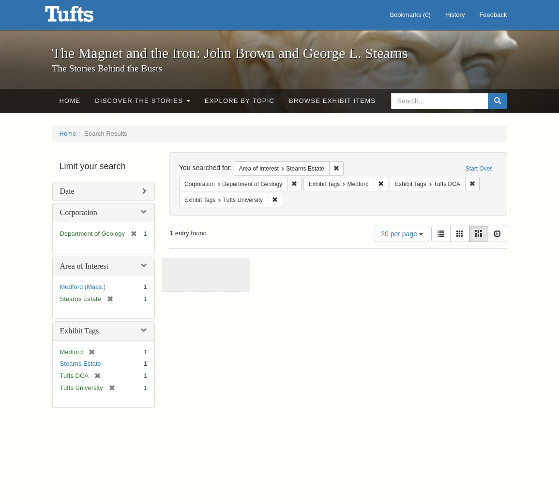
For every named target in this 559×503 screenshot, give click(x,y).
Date (67, 191)
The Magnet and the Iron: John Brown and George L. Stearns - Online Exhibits (81, 17)
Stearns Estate (80, 363)
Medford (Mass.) (83, 286)
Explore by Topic (239, 100)
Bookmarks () (410, 14)
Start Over (479, 168)
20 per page (402, 234)
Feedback (493, 14)
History (455, 14)
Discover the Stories (142, 100)
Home (70, 100)
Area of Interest (84, 266)
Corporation (78, 212)
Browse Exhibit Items (332, 100)
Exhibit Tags (79, 331)
